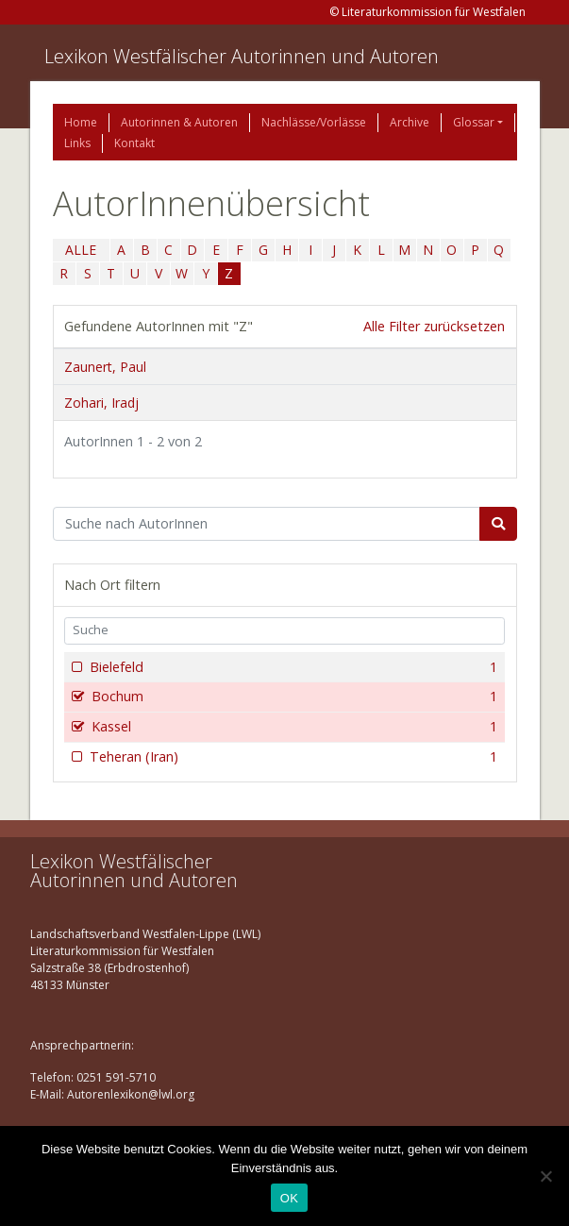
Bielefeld (292, 667)
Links (77, 143)
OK (289, 1198)
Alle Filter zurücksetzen (434, 326)
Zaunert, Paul (105, 367)
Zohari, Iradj (101, 402)
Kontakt (134, 143)
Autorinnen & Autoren (179, 122)
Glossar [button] (473, 122)
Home (80, 122)
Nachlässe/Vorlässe (313, 122)
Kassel (293, 726)
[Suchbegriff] (266, 524)
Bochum (293, 696)
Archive (409, 122)
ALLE (80, 250)
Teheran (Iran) (292, 757)
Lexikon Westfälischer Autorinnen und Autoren (241, 56)
